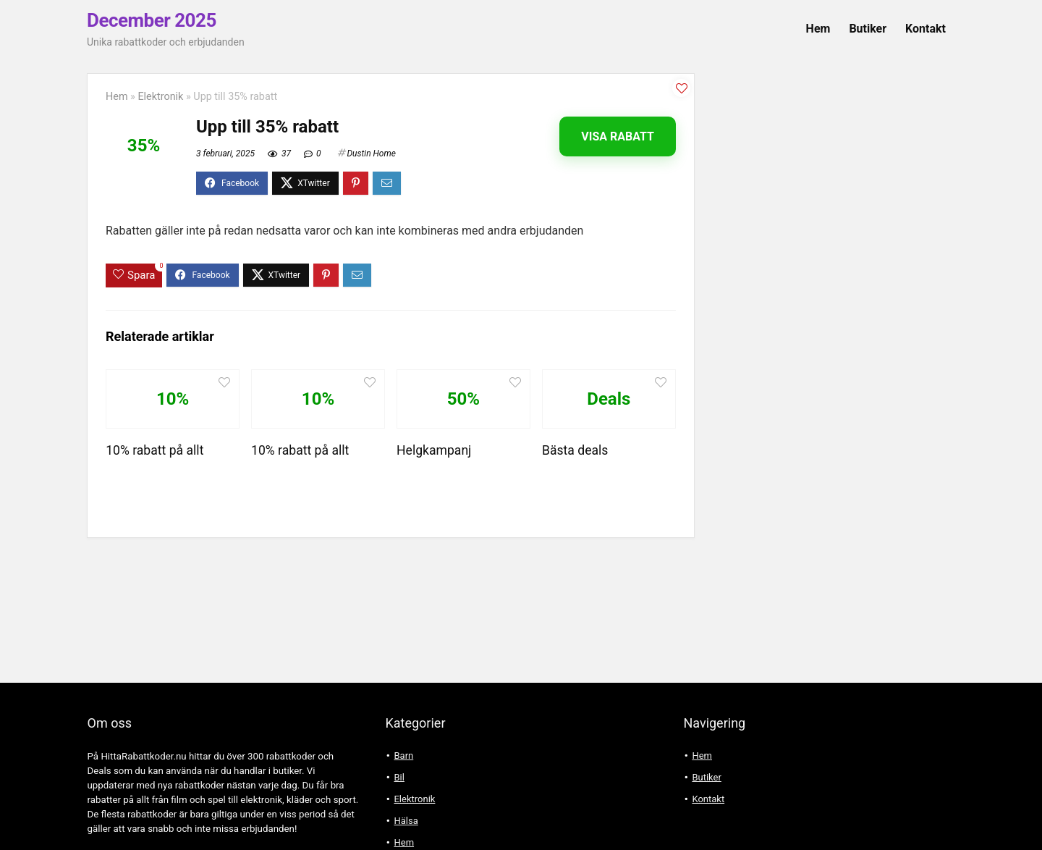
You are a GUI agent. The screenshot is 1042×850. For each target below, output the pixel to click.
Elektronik (160, 97)
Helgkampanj (434, 450)
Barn (403, 755)
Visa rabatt (617, 136)
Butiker (867, 28)
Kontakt (925, 28)
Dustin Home (371, 153)
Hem (818, 28)
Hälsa (406, 820)
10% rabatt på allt (154, 450)
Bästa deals (575, 450)
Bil (399, 777)
